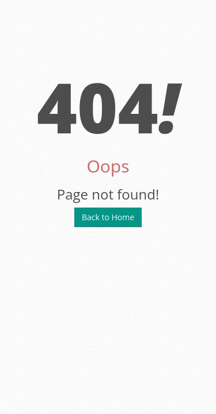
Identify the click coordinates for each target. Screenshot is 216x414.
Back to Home (108, 217)
